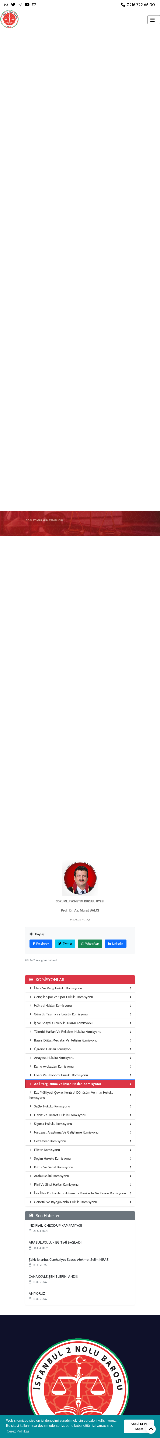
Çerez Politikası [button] (18, 1431)
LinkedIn (115, 943)
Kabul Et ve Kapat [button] (139, 1426)
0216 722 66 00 (138, 4)
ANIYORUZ (37, 1293)
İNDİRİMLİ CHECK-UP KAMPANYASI (55, 1225)
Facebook (41, 943)
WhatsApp (90, 943)
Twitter (65, 943)
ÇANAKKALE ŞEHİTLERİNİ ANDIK (53, 1277)
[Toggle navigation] (153, 19)
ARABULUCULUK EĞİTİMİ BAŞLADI (55, 1242)
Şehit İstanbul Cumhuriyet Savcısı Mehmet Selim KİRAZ (68, 1260)
